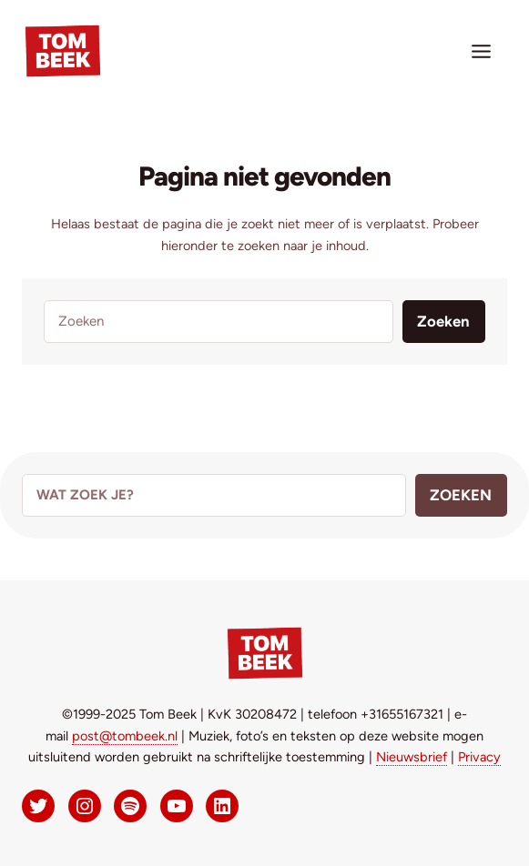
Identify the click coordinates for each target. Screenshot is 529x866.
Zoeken (443, 321)
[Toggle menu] (481, 51)
